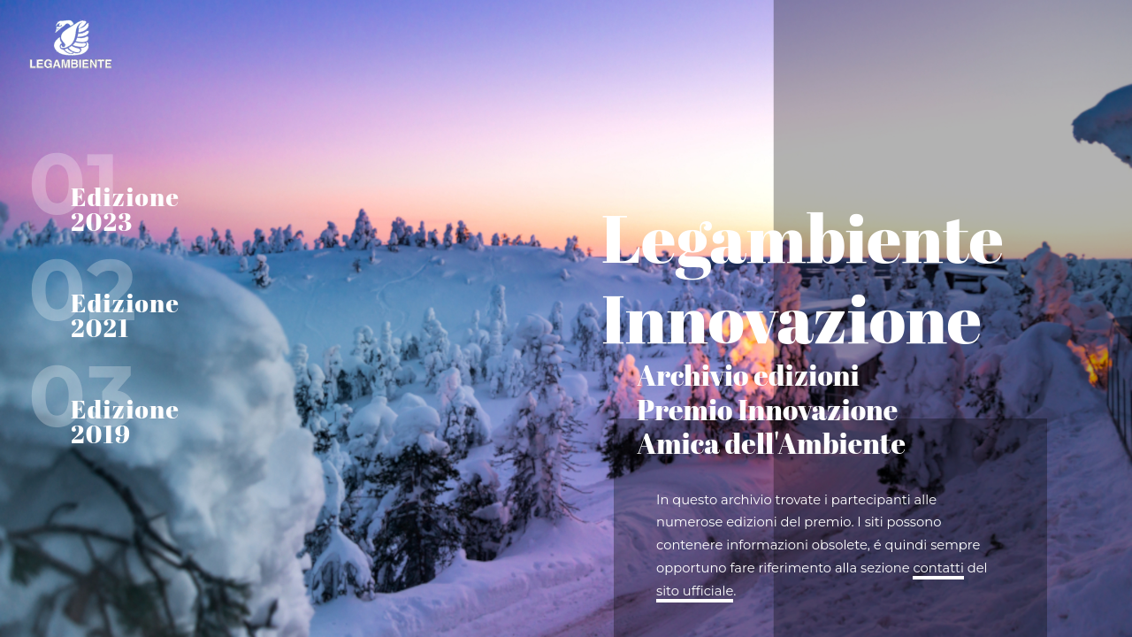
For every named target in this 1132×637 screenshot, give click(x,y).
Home (132, 44)
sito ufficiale (694, 591)
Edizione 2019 (125, 421)
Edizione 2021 (125, 315)
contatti (938, 568)
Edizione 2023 (125, 209)
